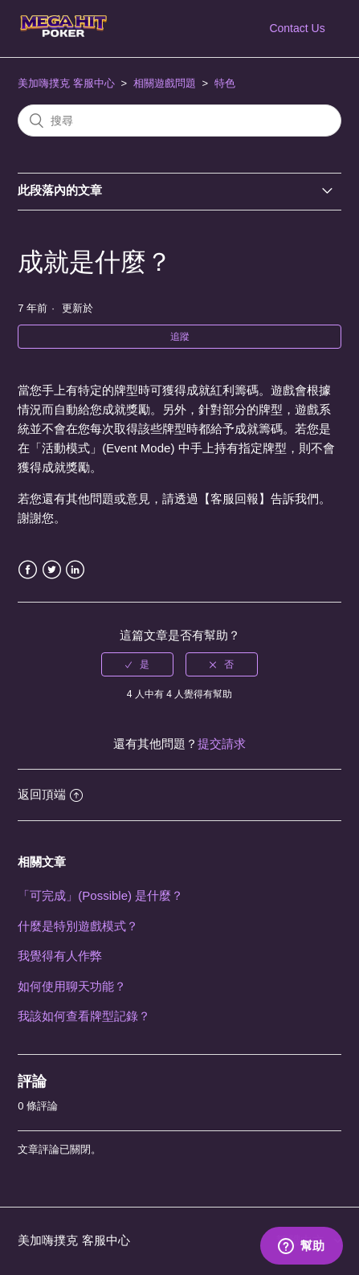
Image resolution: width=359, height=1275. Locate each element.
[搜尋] (179, 120)
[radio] (137, 664)
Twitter (52, 570)
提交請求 (222, 743)
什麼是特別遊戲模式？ (78, 926)
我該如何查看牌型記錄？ (84, 1016)
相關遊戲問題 (164, 83)
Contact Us (296, 28)
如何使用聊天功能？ (72, 986)
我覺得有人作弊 (60, 955)
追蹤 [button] (180, 336)
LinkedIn (75, 570)
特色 (224, 83)
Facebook (28, 570)
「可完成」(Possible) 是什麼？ (100, 895)
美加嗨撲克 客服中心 (66, 83)
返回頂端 (50, 794)
